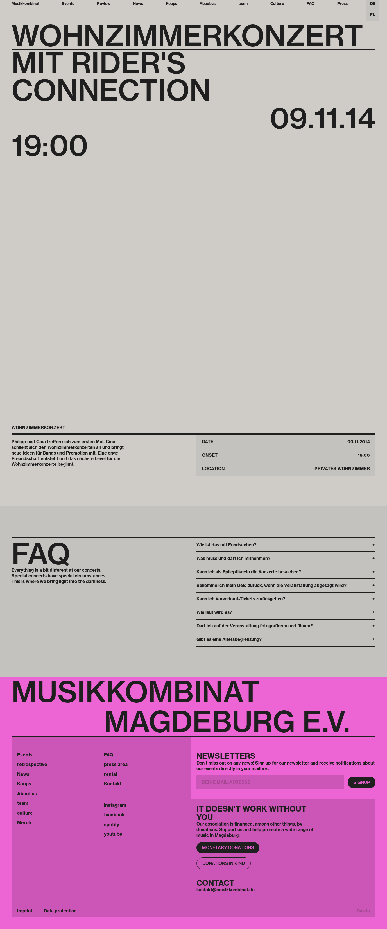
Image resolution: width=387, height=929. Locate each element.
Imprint (24, 911)
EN (372, 14)
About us (27, 793)
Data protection (60, 911)
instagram (115, 805)
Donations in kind (223, 863)
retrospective (32, 764)
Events (25, 755)
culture (25, 813)
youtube (113, 834)
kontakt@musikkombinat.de (225, 889)
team (22, 803)
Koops (24, 783)
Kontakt (112, 783)
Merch (24, 822)
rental (110, 774)
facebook (114, 814)
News (23, 774)
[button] (286, 544)
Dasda (363, 911)
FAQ (108, 755)
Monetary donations (228, 847)
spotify (111, 824)
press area (116, 764)
